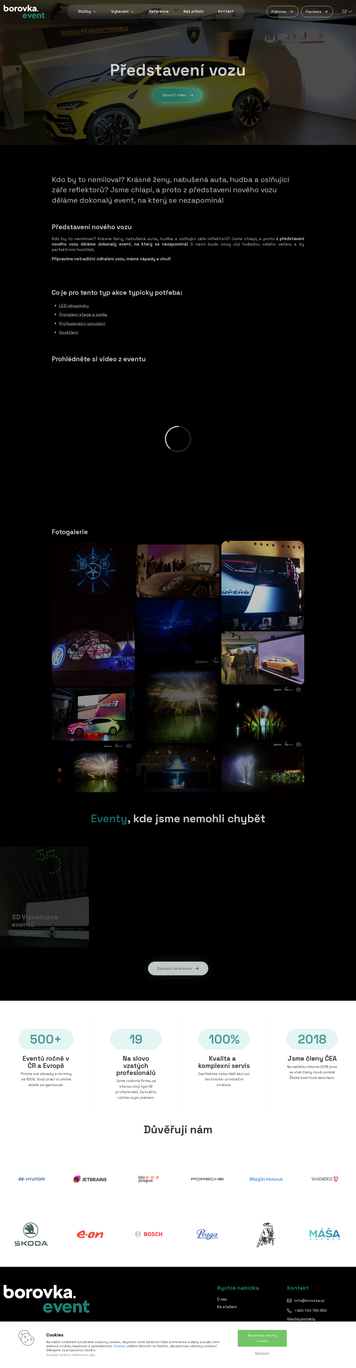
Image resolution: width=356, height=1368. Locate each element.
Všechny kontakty (301, 1319)
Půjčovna (282, 11)
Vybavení (123, 11)
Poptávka (317, 11)
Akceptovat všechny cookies (262, 1338)
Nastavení (262, 1353)
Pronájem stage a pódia (83, 313)
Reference (159, 11)
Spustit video (178, 96)
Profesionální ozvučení (82, 322)
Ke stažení (227, 1306)
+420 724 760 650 (310, 1310)
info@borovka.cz (309, 1300)
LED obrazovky (74, 304)
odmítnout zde (83, 1355)
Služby (87, 11)
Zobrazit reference (178, 967)
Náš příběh (193, 11)
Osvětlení (68, 331)
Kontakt (226, 11)
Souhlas (120, 1346)
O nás (222, 1299)
